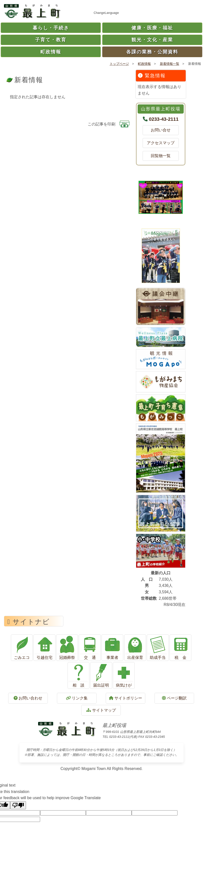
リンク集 (77, 698)
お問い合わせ (28, 698)
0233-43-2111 (164, 119)
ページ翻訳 (174, 698)
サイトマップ (101, 710)
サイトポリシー (125, 698)
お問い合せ (163, 130)
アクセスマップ (161, 143)
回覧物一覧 (163, 155)
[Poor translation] (18, 805)
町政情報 (144, 64)
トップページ (119, 64)
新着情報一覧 (169, 64)
